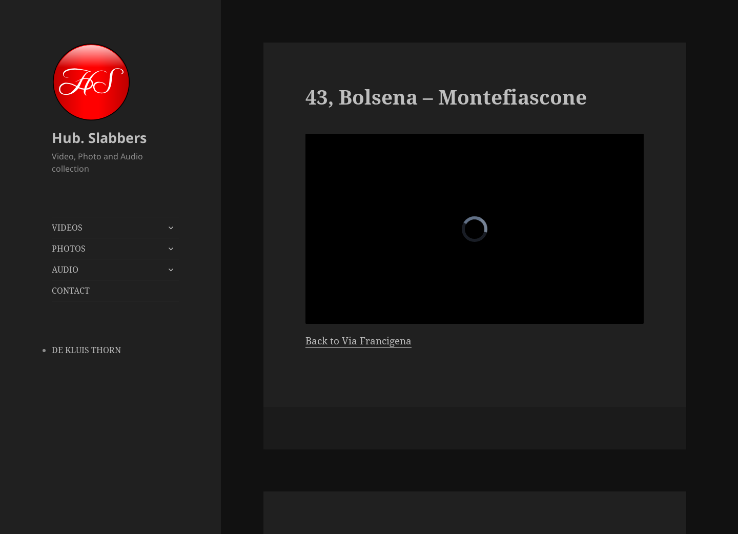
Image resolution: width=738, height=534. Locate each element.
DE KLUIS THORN (86, 350)
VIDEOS (67, 227)
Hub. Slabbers (99, 137)
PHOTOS (69, 248)
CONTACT (71, 290)
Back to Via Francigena (358, 340)
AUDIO (65, 269)
